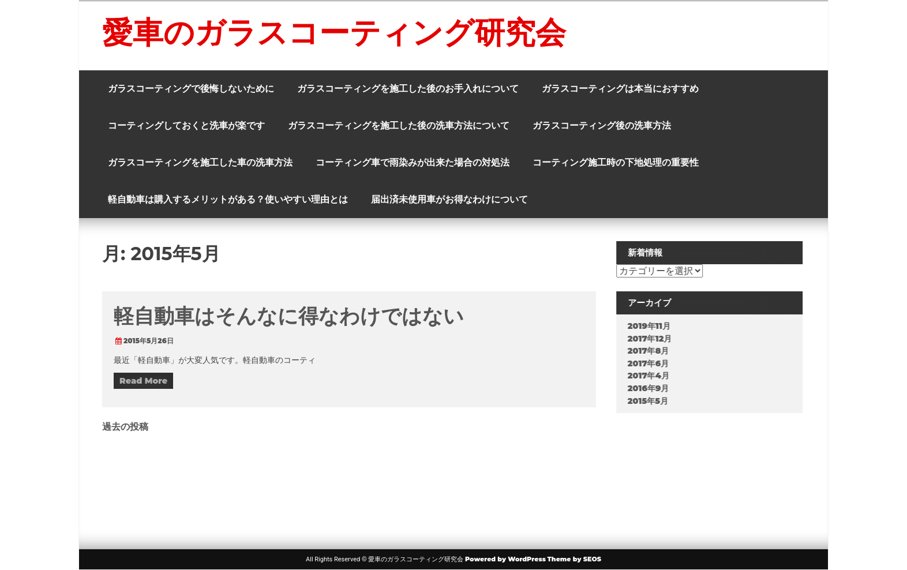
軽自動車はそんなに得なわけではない (289, 315)
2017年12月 (658, 338)
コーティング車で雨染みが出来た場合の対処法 (412, 162)
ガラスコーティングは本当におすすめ (620, 88)
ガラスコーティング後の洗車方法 (602, 125)
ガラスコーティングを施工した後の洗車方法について (398, 125)
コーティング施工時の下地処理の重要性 (616, 162)
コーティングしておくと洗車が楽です (186, 125)
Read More (143, 381)
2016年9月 (656, 388)
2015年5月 (656, 401)
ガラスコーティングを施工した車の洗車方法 (200, 162)
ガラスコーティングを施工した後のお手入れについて (408, 88)
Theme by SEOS (574, 559)
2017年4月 (656, 375)
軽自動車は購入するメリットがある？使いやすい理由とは (228, 199)
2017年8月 (656, 351)
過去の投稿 (125, 426)
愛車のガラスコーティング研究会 (334, 32)
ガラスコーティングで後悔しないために (191, 88)
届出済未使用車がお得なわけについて (449, 199)
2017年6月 (656, 363)
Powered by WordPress (505, 559)
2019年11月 (657, 326)
